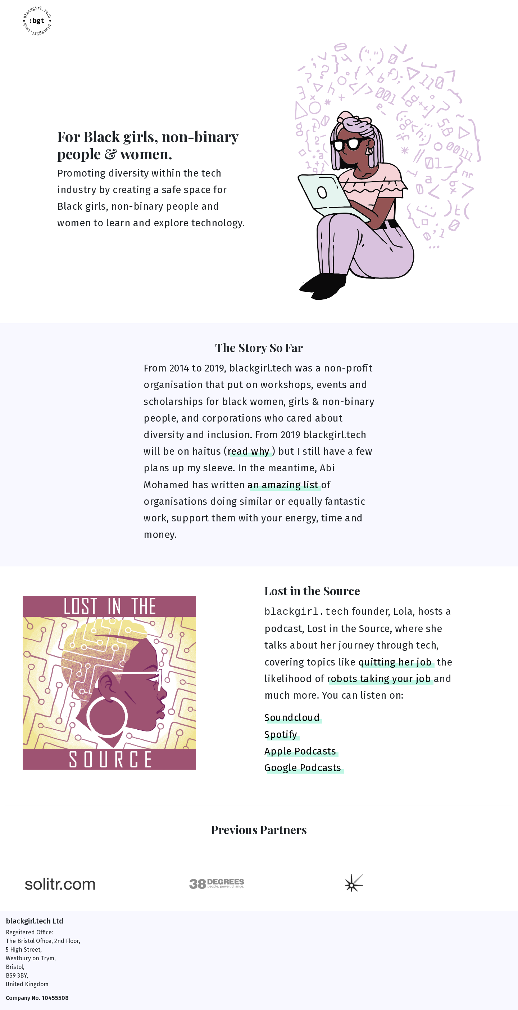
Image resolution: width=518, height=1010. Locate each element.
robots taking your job (379, 679)
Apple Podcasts (300, 751)
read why (248, 451)
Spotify (280, 734)
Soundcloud (292, 718)
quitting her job (395, 662)
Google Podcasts (302, 768)
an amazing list (282, 485)
